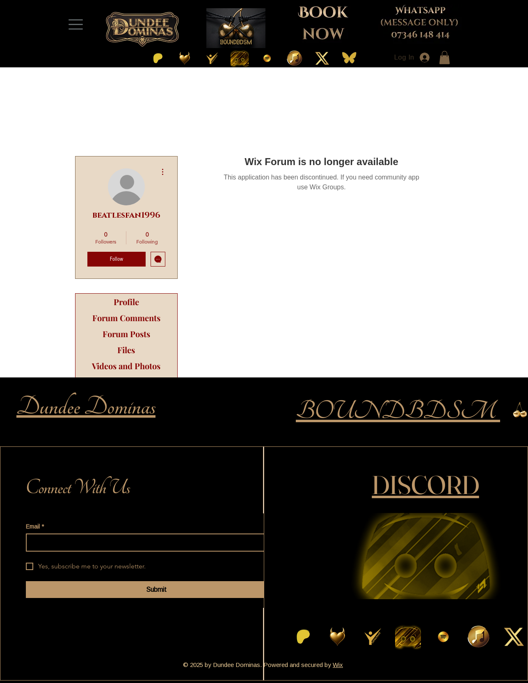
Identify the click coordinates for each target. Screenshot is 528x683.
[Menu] (76, 24)
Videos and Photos (126, 365)
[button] (444, 57)
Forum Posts (126, 333)
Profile (126, 301)
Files (126, 349)
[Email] (154, 542)
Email (35, 526)
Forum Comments (126, 317)
